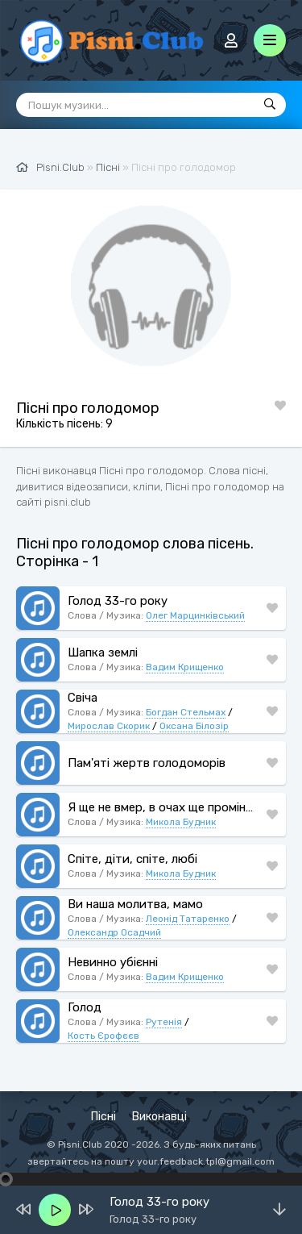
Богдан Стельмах (185, 712)
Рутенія (164, 1022)
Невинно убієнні (113, 962)
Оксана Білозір (194, 726)
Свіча (82, 697)
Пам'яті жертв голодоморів (146, 763)
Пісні (103, 1117)
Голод (84, 1007)
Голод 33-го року (118, 601)
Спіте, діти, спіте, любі (132, 859)
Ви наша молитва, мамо (135, 904)
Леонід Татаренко (188, 918)
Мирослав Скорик (109, 726)
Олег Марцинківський (195, 615)
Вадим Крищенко (185, 667)
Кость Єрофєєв (103, 1035)
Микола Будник (181, 822)
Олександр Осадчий (114, 932)
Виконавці (159, 1117)
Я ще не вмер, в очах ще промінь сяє (163, 807)
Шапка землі (103, 652)
